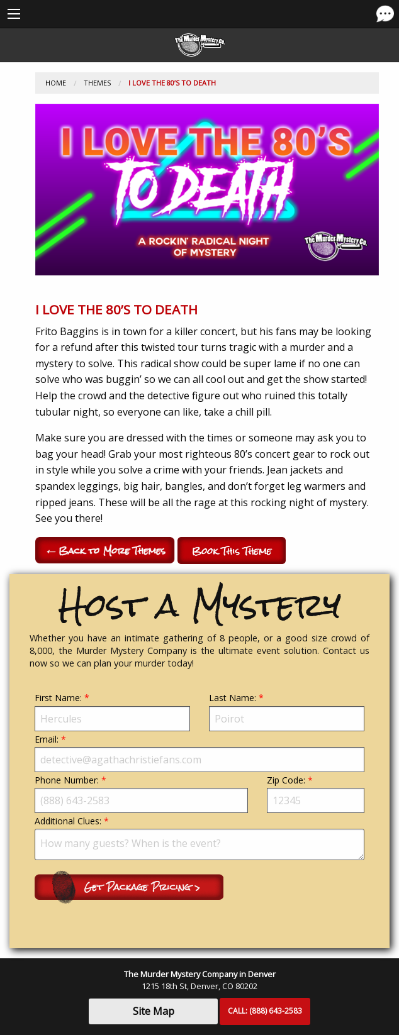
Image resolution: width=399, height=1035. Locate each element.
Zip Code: (315, 793)
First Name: (112, 711)
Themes (97, 82)
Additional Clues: (199, 837)
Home (55, 82)
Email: (199, 752)
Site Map (153, 1011)
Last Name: (286, 711)
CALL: (265, 1010)
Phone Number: (141, 793)
